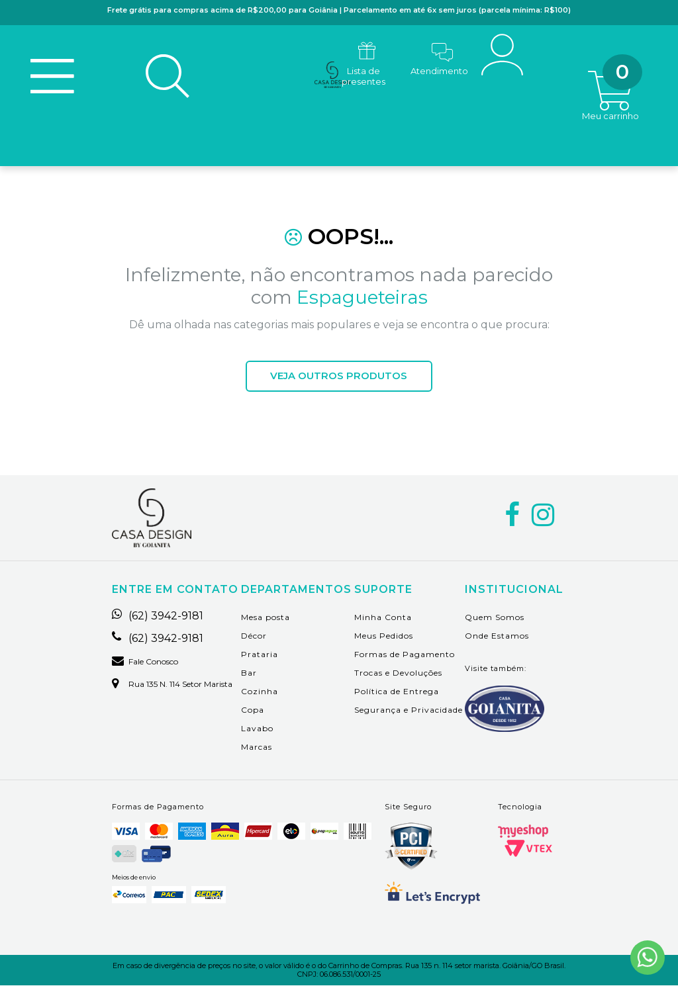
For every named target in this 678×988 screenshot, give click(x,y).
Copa (252, 712)
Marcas (256, 749)
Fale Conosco (145, 664)
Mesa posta (265, 619)
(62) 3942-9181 (157, 618)
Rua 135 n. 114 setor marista (172, 686)
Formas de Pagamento (404, 656)
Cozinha (259, 693)
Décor (254, 638)
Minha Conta (383, 619)
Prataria (259, 656)
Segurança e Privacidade (408, 712)
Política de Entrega (396, 693)
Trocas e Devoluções (398, 675)
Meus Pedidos (383, 638)
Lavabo (257, 730)
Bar (249, 675)
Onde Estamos (497, 638)
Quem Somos (494, 619)
